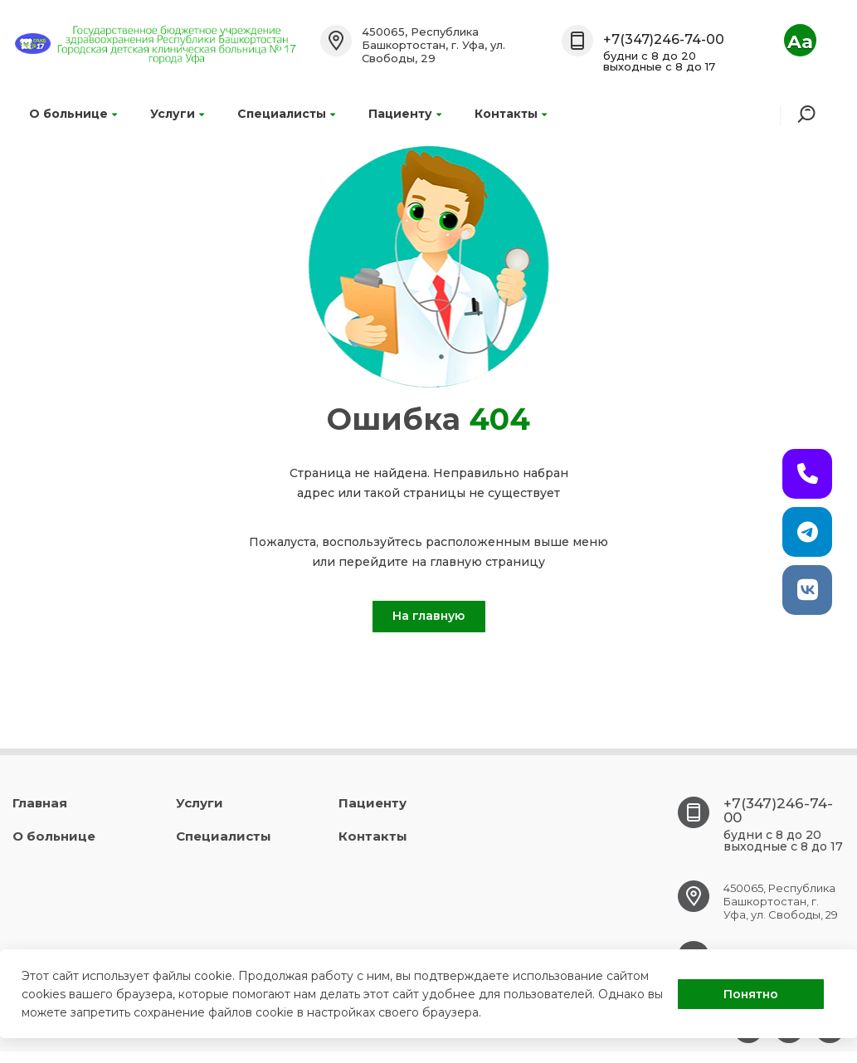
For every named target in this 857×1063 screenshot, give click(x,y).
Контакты (511, 113)
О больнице (73, 113)
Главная (39, 803)
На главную (428, 615)
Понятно (750, 994)
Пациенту (404, 113)
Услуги (177, 113)
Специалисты (286, 113)
